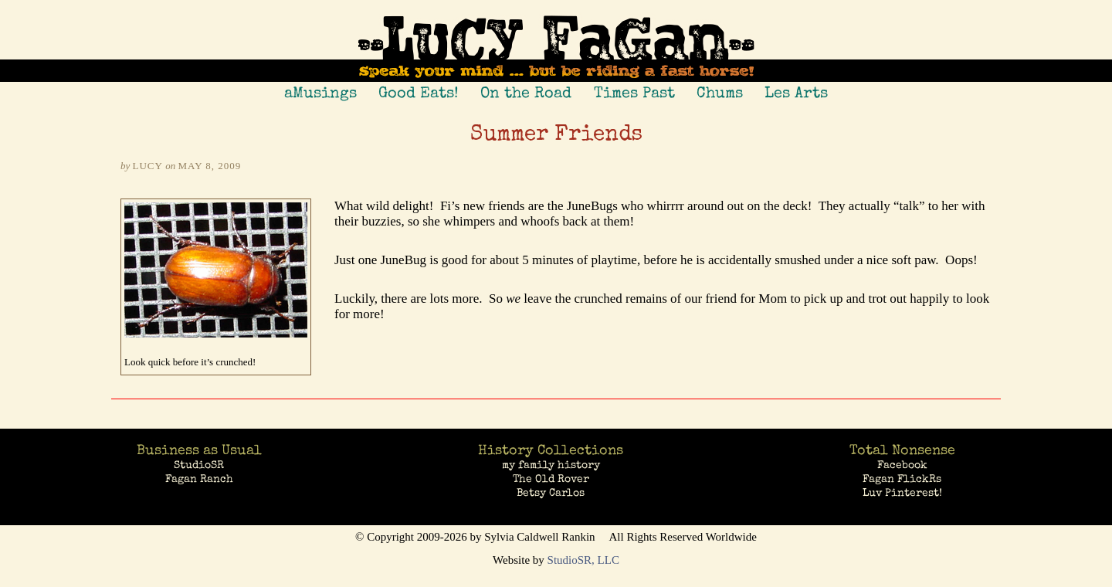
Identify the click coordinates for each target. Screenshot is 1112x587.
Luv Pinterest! (902, 493)
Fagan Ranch (199, 479)
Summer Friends (556, 135)
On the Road (525, 92)
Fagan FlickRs (902, 479)
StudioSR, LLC (583, 560)
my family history (551, 465)
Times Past (634, 92)
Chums (720, 92)
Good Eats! (418, 92)
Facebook (902, 465)
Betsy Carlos (551, 493)
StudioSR (199, 465)
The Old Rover (551, 479)
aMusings (320, 92)
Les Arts (796, 92)
